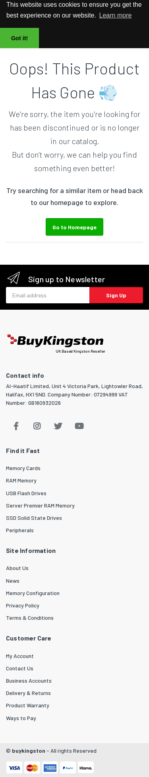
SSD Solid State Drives (34, 517)
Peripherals (20, 530)
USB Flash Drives (26, 493)
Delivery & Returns (28, 692)
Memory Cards (23, 468)
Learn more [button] (115, 15)
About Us (17, 567)
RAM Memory (21, 480)
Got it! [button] (19, 38)
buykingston (28, 750)
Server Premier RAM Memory (40, 505)
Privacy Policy (22, 605)
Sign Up (116, 295)
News (12, 580)
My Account (20, 655)
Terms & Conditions (30, 617)
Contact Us (19, 668)
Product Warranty (27, 705)
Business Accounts (29, 680)
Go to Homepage (74, 227)
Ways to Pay (21, 718)
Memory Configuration (33, 593)
